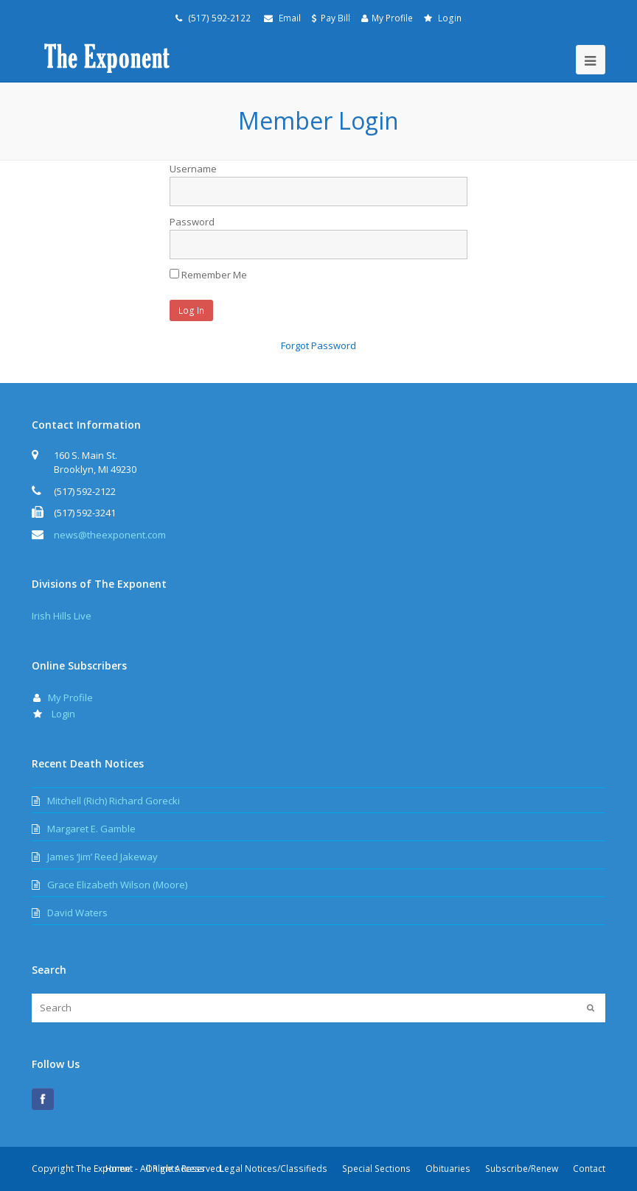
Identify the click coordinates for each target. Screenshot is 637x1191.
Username (193, 168)
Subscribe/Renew (521, 1168)
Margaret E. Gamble (91, 828)
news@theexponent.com (110, 534)
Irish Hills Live (61, 615)
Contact (589, 1168)
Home (117, 1168)
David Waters (77, 912)
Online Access (175, 1168)
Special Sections (376, 1168)
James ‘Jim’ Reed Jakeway (102, 856)
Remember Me (208, 274)
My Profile (392, 18)
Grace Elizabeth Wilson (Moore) (117, 884)
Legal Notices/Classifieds (273, 1168)
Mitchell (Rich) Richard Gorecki (113, 800)
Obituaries (447, 1168)
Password (192, 221)
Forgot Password (318, 345)
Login (450, 18)
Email (290, 18)
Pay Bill (335, 18)
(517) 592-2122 (218, 18)
